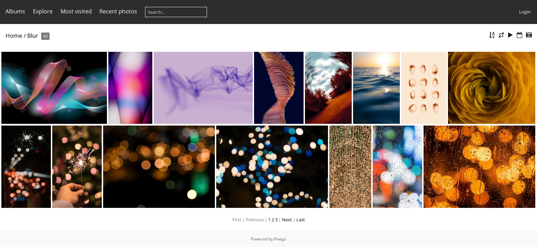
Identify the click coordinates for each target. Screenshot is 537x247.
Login (524, 12)
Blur (32, 35)
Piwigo (280, 239)
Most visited (76, 11)
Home (14, 35)
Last (300, 219)
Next (287, 219)
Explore (43, 11)
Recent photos (118, 11)
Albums (15, 11)
